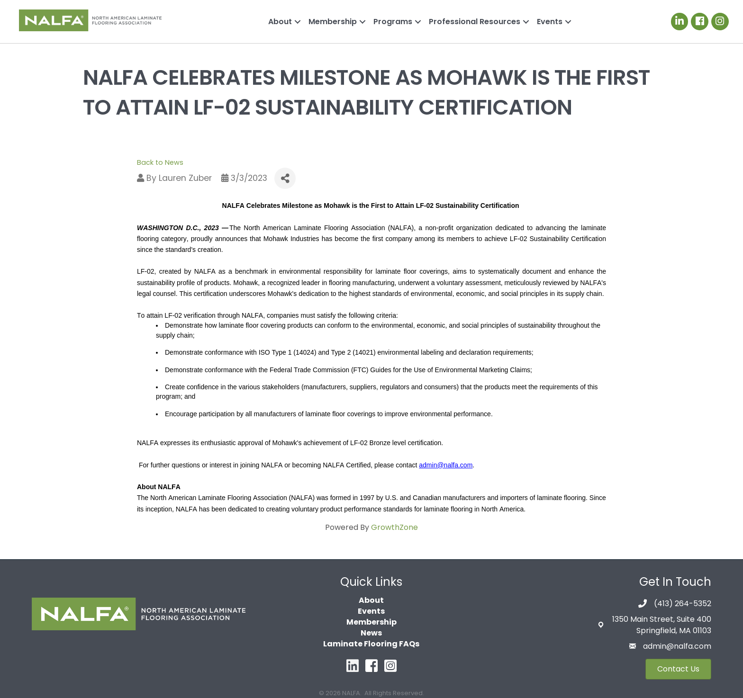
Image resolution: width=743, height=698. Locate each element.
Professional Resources (474, 21)
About (280, 21)
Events (549, 21)
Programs (392, 21)
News (371, 632)
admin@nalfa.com (677, 646)
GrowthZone (394, 527)
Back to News (160, 162)
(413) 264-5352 (682, 603)
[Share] (285, 178)
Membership (332, 21)
